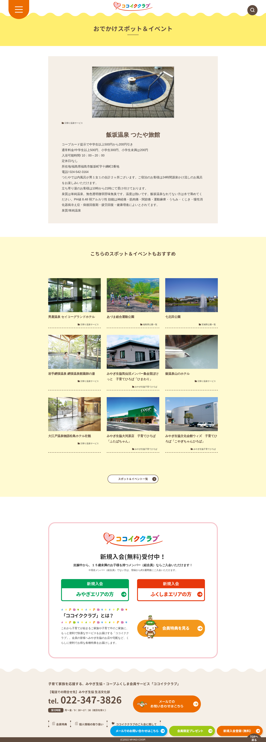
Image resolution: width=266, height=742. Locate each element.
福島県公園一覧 (150, 324)
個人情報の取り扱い (91, 724)
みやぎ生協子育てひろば (146, 387)
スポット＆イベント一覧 (133, 479)
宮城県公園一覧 (209, 324)
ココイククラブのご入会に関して (136, 724)
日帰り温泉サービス (73, 123)
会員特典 (61, 724)
